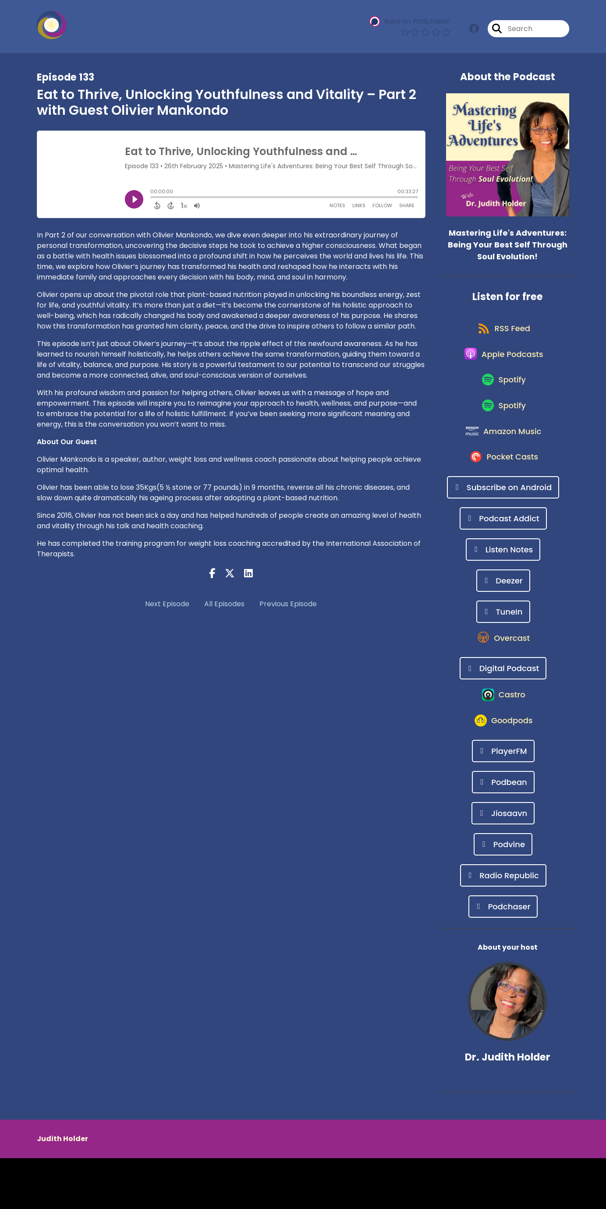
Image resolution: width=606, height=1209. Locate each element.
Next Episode (167, 604)
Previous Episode (288, 604)
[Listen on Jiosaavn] (503, 864)
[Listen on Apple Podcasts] (503, 364)
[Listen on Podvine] (503, 895)
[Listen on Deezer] (503, 614)
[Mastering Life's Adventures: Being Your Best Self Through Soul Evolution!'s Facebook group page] (474, 30)
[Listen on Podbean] (503, 833)
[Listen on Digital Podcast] (503, 707)
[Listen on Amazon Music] (503, 458)
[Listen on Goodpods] (503, 770)
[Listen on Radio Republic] (503, 926)
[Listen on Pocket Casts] (503, 489)
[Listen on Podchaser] (503, 957)
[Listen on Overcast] (503, 676)
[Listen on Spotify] (503, 396)
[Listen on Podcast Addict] (503, 552)
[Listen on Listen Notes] (503, 583)
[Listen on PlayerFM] (503, 802)
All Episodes (224, 604)
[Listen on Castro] (503, 739)
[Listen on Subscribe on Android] (503, 520)
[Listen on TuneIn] (503, 645)
